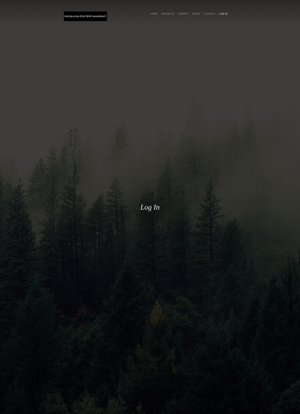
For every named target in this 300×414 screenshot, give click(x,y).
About (196, 13)
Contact (209, 13)
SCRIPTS (183, 13)
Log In (223, 13)
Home (154, 13)
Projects (167, 13)
